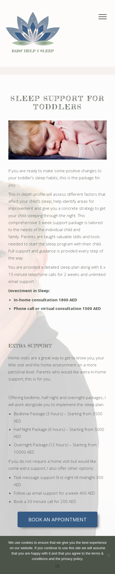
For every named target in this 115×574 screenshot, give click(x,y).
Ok (57, 566)
